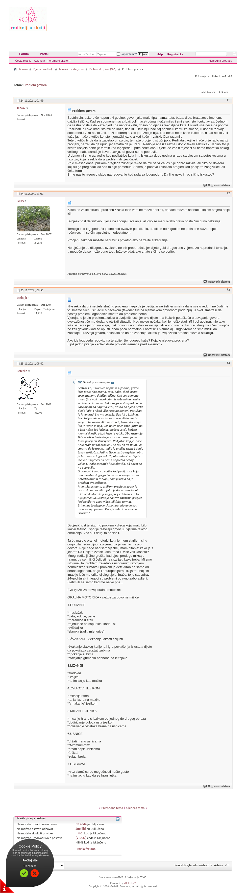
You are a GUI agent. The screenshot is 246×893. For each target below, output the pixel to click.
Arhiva (218, 865)
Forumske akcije (57, 60)
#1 (228, 100)
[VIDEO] (81, 838)
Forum (24, 54)
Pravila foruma (85, 849)
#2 (228, 193)
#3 (228, 290)
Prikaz (222, 92)
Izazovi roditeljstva (71, 69)
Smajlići (81, 829)
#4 (228, 363)
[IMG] (80, 833)
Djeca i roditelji (43, 69)
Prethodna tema (112, 808)
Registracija (175, 54)
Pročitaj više (30, 860)
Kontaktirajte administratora (193, 865)
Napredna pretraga (220, 60)
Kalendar (39, 60)
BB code (81, 824)
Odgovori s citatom (217, 185)
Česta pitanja (23, 60)
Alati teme (207, 92)
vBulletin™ (130, 883)
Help (160, 54)
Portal (44, 54)
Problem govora (35, 85)
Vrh (227, 865)
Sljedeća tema (135, 808)
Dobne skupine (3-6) (102, 69)
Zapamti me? (127, 54)
